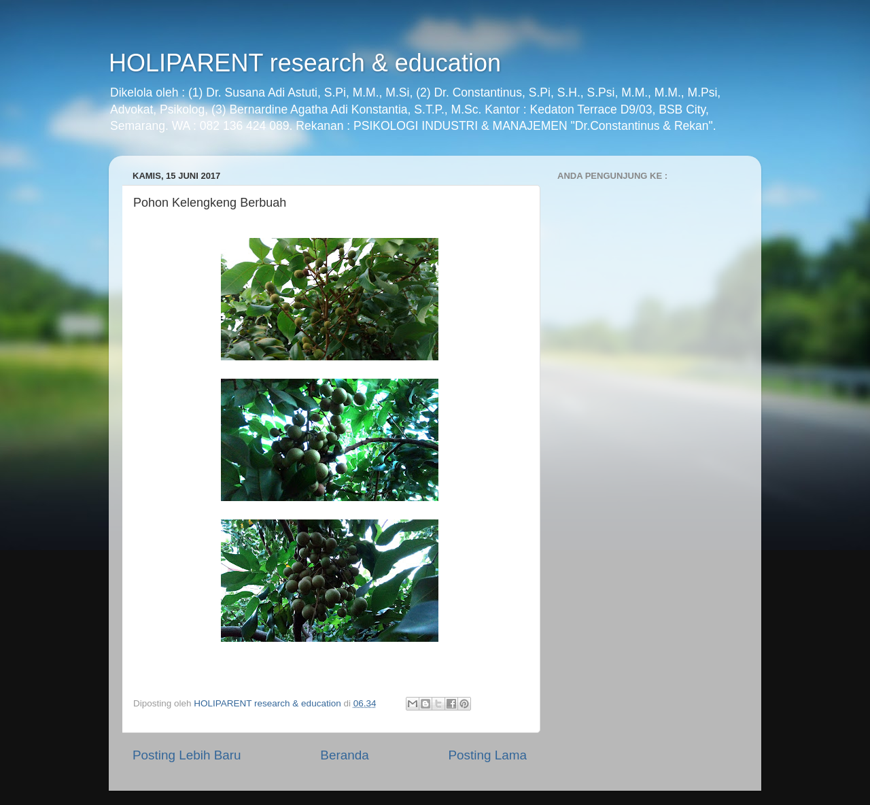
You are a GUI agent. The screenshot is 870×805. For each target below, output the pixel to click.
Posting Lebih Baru (187, 755)
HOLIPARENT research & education (305, 63)
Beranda (344, 755)
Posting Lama (487, 755)
